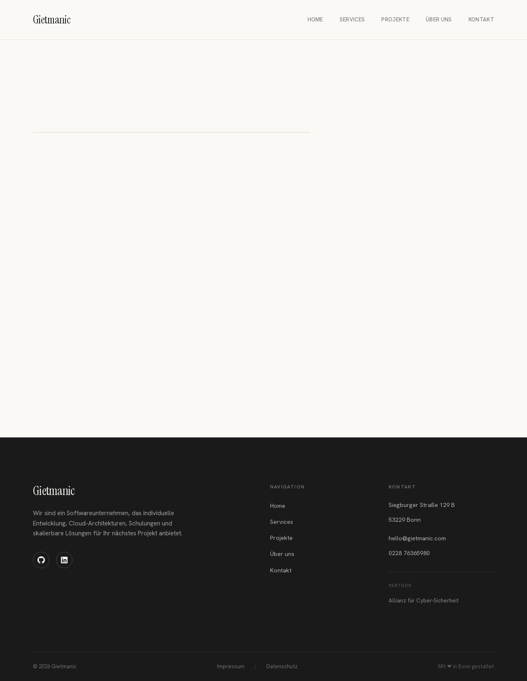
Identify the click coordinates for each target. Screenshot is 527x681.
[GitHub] (41, 560)
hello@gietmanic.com (417, 538)
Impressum (231, 666)
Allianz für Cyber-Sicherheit (424, 600)
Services (352, 19)
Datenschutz (282, 666)
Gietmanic (54, 491)
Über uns (439, 19)
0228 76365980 (409, 553)
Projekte (395, 19)
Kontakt (481, 19)
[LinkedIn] (64, 560)
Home (315, 19)
